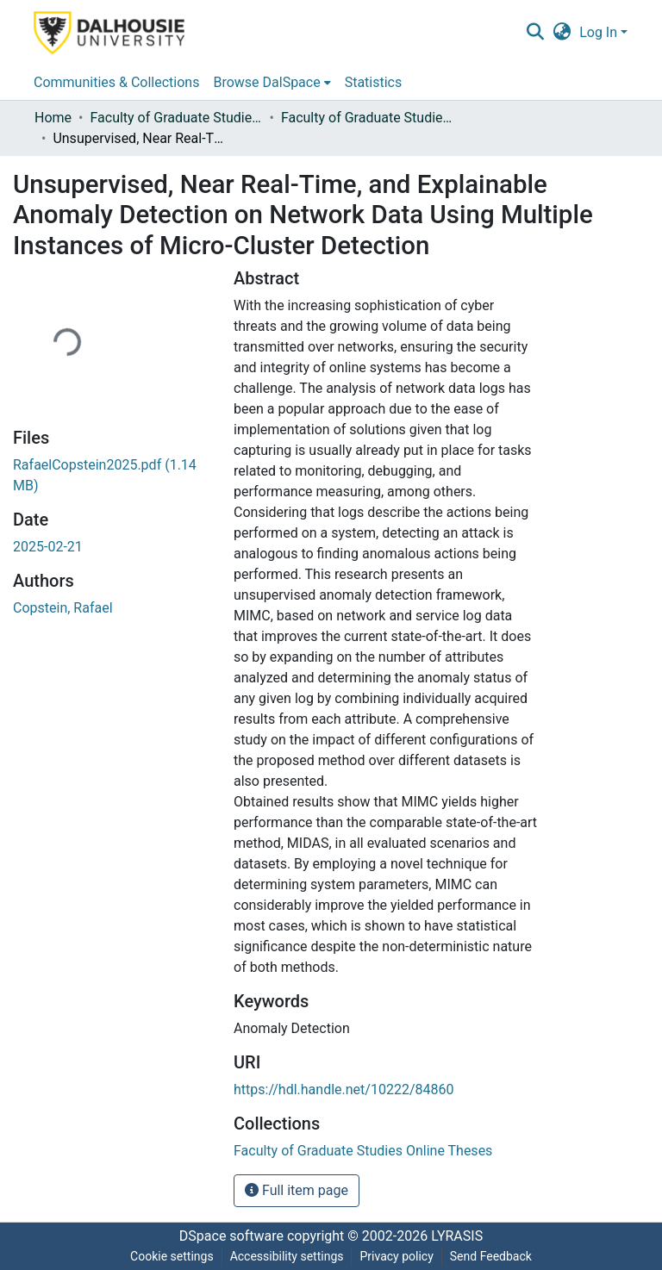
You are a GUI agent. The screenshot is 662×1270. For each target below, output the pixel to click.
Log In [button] (600, 32)
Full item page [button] (296, 1190)
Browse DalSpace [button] (266, 82)
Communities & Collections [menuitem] (116, 82)
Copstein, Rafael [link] (63, 608)
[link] (363, 1150)
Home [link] (53, 117)
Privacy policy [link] (396, 1256)
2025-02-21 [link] (48, 547)
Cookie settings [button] (172, 1256)
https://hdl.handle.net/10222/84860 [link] (343, 1089)
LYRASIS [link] (457, 1236)
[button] (535, 32)
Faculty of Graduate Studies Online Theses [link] (176, 117)
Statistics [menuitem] (374, 82)
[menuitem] (271, 82)
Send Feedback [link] (491, 1256)
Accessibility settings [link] (287, 1256)
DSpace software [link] (231, 1236)
